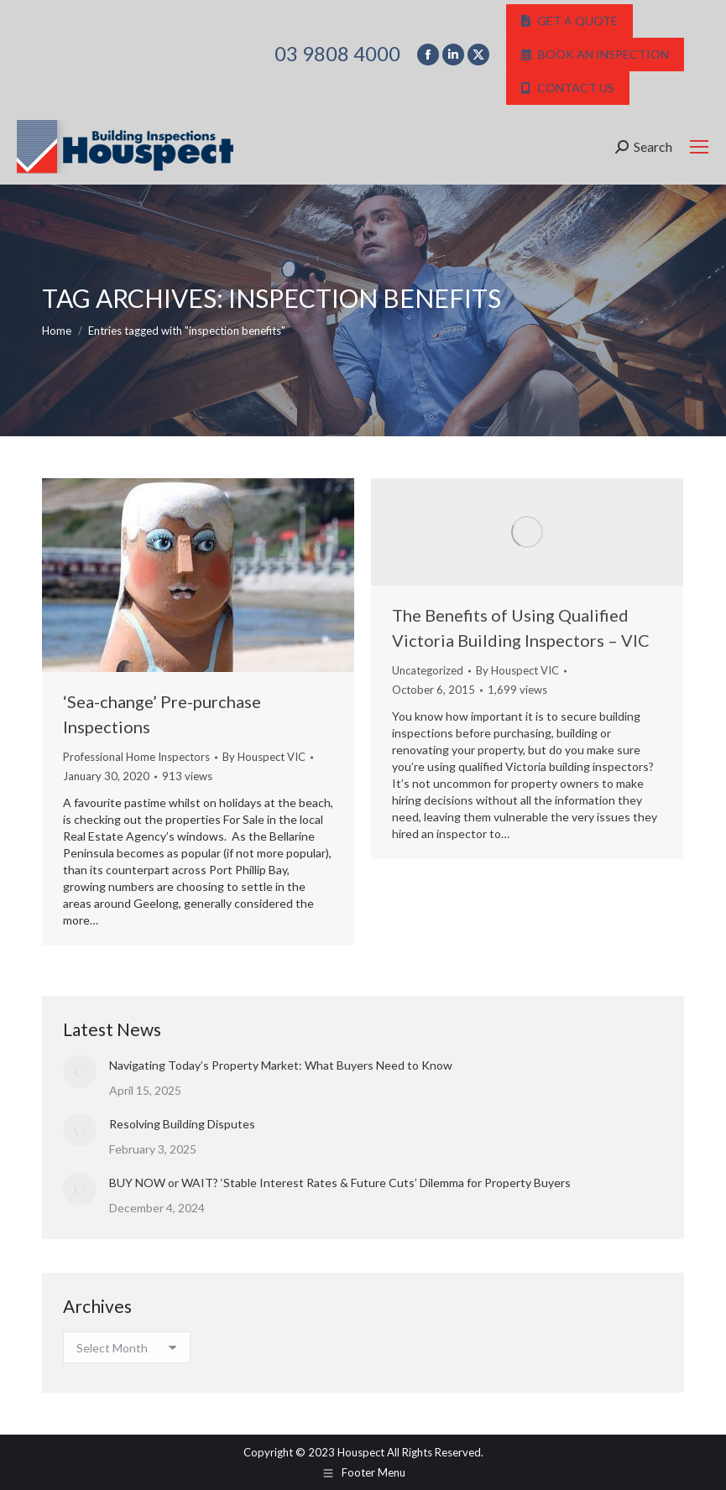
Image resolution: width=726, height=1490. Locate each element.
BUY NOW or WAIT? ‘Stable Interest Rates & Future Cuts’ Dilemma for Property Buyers (340, 1182)
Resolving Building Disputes (182, 1124)
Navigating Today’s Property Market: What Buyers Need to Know (280, 1065)
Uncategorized (427, 670)
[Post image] (80, 1071)
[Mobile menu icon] (699, 147)
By (264, 756)
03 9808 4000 (337, 53)
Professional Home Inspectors (136, 756)
